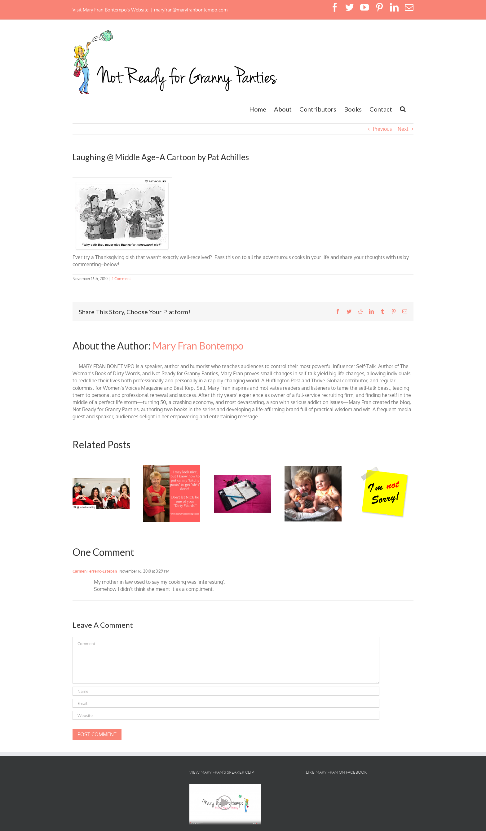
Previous (382, 129)
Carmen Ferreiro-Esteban (95, 571)
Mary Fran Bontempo (197, 346)
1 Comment (121, 278)
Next (403, 129)
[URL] (226, 715)
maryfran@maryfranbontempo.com (191, 10)
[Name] (226, 691)
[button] (403, 109)
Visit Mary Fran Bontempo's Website (110, 10)
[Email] (226, 703)
